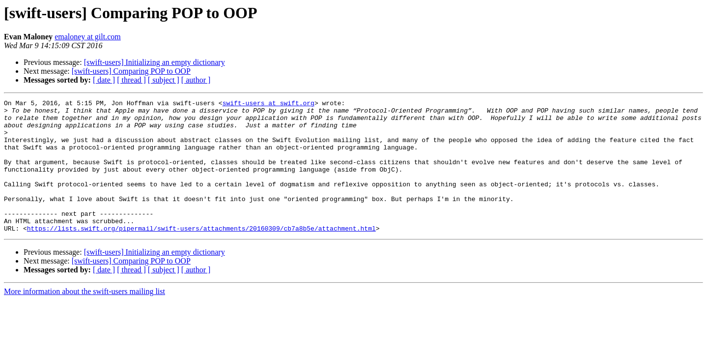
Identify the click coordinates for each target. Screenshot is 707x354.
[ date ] (104, 80)
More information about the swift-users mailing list (84, 318)
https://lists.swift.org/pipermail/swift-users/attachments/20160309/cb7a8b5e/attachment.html (201, 254)
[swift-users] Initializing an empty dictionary (154, 62)
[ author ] (196, 80)
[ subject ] (163, 80)
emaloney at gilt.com (88, 36)
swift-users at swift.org (268, 104)
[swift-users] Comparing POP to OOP (131, 71)
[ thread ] (131, 80)
